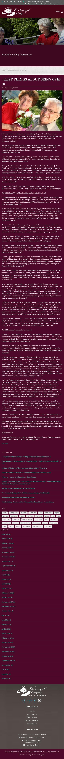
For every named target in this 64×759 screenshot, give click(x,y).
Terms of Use (55, 751)
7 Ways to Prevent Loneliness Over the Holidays (19, 477)
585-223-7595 (17, 1)
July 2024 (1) (6, 615)
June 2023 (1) (6, 674)
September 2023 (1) (8, 661)
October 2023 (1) (7, 656)
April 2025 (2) (6, 584)
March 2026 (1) (7, 539)
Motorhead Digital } (38, 755)
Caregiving (39, 516)
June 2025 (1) (6, 579)
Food (40, 512)
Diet (53, 516)
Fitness (22, 516)
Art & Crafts (38, 519)
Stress (4, 526)
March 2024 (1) (7, 633)
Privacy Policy (45, 751)
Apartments (32, 714)
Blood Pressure (27, 519)
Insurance (54, 519)
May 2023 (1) (6, 679)
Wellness (5, 516)
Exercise (23, 512)
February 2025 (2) (8, 593)
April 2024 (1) (6, 629)
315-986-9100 (7, 1)
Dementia (14, 516)
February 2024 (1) (8, 638)
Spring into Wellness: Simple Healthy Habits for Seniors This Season (26, 457)
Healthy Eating (14, 512)
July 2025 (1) (6, 575)
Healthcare (33, 512)
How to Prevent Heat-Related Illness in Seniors (18, 497)
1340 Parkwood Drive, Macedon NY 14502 (37, 1)
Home (3, 70)
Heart (46, 519)
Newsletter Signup (32, 745)
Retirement (53, 523)
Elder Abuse (6, 523)
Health (5, 512)
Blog (37, 4)
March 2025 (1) (7, 588)
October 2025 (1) (7, 561)
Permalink (5, 443)
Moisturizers (36, 523)
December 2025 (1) (8, 552)
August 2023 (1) (7, 665)
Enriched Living (37, 526)
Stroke (11, 526)
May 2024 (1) (6, 624)
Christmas (48, 526)
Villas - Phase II (32, 720)
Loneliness (26, 526)
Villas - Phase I (32, 717)
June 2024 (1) (6, 620)
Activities (30, 516)
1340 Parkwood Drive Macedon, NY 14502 (32, 741)
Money (45, 523)
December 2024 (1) (8, 602)
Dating (18, 526)
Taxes (47, 516)
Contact (43, 4)
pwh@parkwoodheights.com (32, 737)
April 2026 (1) (6, 534)
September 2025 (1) (8, 566)
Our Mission (32, 724)
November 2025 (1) (8, 557)
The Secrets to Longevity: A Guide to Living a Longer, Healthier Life (26, 493)
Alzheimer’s (48, 512)
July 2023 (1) (6, 670)
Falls (58, 516)
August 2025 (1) (7, 570)
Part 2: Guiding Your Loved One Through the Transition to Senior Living (28, 502)
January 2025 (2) (7, 597)
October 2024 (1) (8, 611)
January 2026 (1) (7, 548)
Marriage (15, 523)
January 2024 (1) (7, 642)
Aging (57, 512)
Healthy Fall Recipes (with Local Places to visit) (18, 488)
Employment (29, 4)
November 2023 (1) (8, 652)
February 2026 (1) (8, 543)
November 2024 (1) (8, 606)
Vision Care (6, 519)
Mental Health (25, 523)
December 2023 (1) (8, 647)
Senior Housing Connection (18, 70)
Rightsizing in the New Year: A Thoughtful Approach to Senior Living (26, 472)
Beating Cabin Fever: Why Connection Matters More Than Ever (24, 468)
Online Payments (53, 4)
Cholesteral (16, 519)
